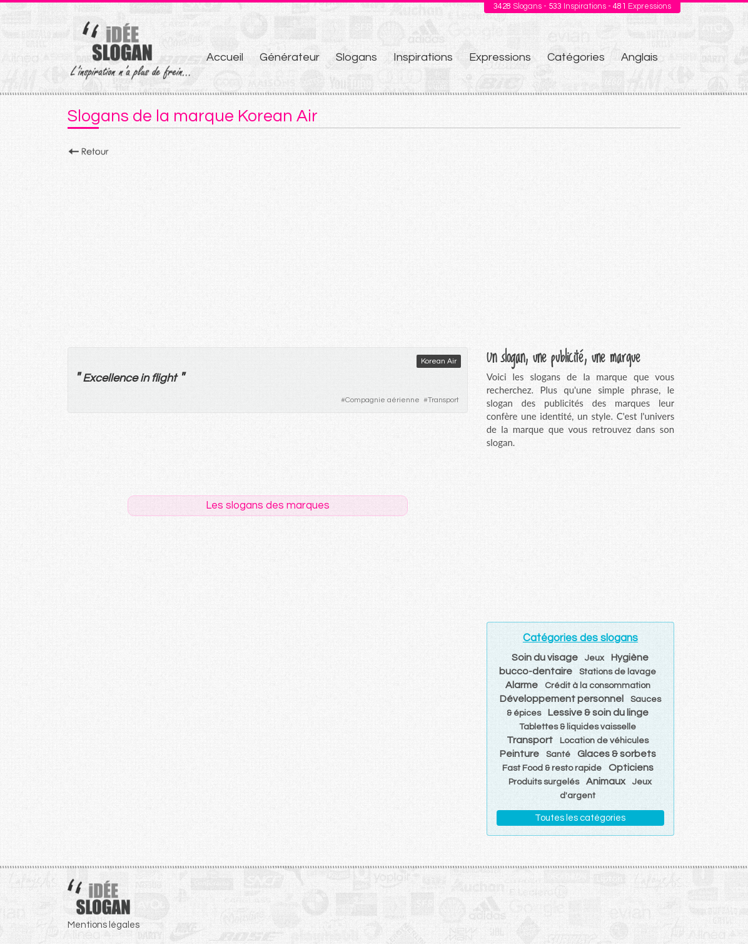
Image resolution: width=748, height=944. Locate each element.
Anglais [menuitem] (639, 57)
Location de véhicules (604, 740)
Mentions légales (103, 925)
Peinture (519, 754)
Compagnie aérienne (382, 400)
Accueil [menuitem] (224, 57)
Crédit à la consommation (597, 685)
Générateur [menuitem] (290, 57)
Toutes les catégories (580, 818)
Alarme (521, 685)
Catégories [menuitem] (576, 57)
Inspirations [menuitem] (423, 57)
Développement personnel (562, 699)
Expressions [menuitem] (500, 57)
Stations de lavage (617, 671)
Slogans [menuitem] (356, 57)
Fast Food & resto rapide (552, 768)
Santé (558, 754)
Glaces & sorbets (616, 754)
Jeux (594, 658)
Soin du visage (545, 657)
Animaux (605, 781)
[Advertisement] (374, 248)
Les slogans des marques (268, 505)
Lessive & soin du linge (598, 713)
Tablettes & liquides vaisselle (577, 727)
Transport (443, 400)
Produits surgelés (543, 782)
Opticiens (631, 768)
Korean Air (439, 361)
